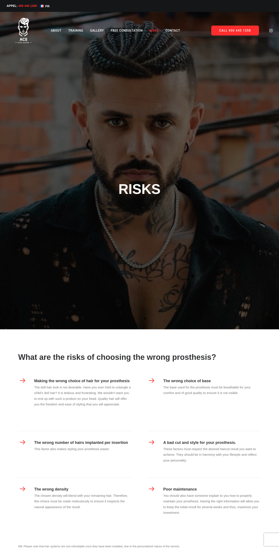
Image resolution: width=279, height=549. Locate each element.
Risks (146, 30)
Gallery (89, 30)
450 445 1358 (27, 6)
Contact (165, 30)
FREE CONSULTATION (119, 30)
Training (68, 30)
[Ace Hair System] (19, 30)
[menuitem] (48, 30)
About (48, 30)
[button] (271, 30)
